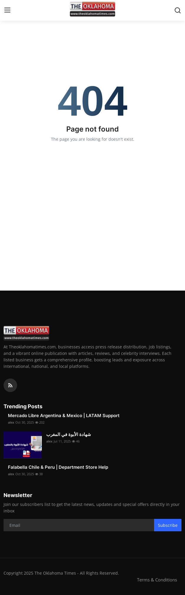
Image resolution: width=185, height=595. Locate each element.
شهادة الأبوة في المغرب (68, 434)
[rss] (10, 385)
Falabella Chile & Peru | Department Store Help (58, 467)
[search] (177, 10)
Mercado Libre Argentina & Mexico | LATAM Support (64, 415)
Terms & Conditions (157, 580)
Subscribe (168, 525)
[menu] (7, 10)
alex (11, 422)
